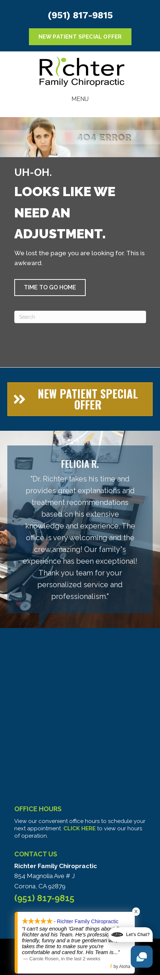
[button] (50, 287)
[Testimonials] (80, 529)
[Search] (80, 317)
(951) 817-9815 (80, 15)
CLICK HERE (79, 828)
